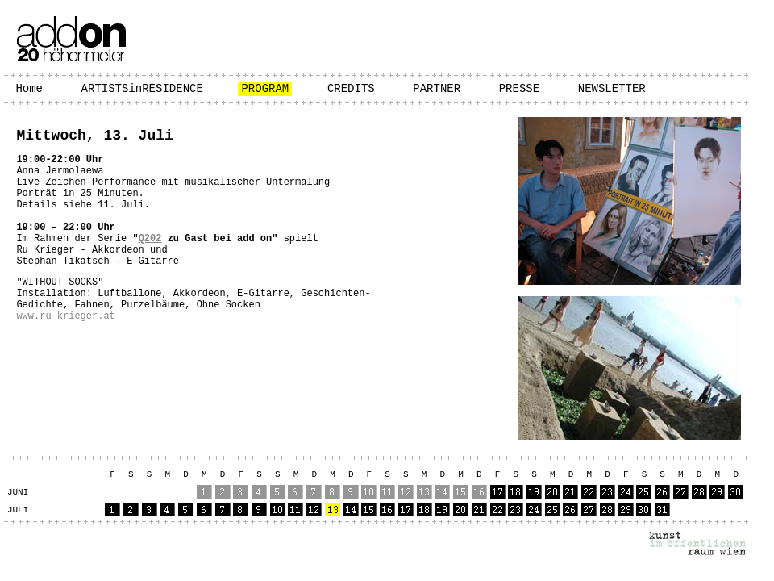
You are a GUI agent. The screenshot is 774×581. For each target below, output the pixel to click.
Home (29, 88)
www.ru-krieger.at (65, 316)
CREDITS (351, 88)
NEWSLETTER (612, 88)
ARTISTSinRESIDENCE (142, 88)
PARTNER (436, 88)
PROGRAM (265, 88)
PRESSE (519, 88)
